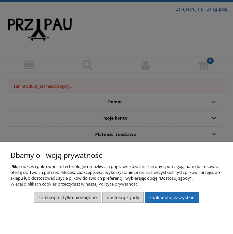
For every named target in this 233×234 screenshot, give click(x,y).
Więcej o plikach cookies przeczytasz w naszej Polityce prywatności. (74, 184)
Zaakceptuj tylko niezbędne (67, 197)
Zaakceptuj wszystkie (172, 197)
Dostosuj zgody (123, 197)
